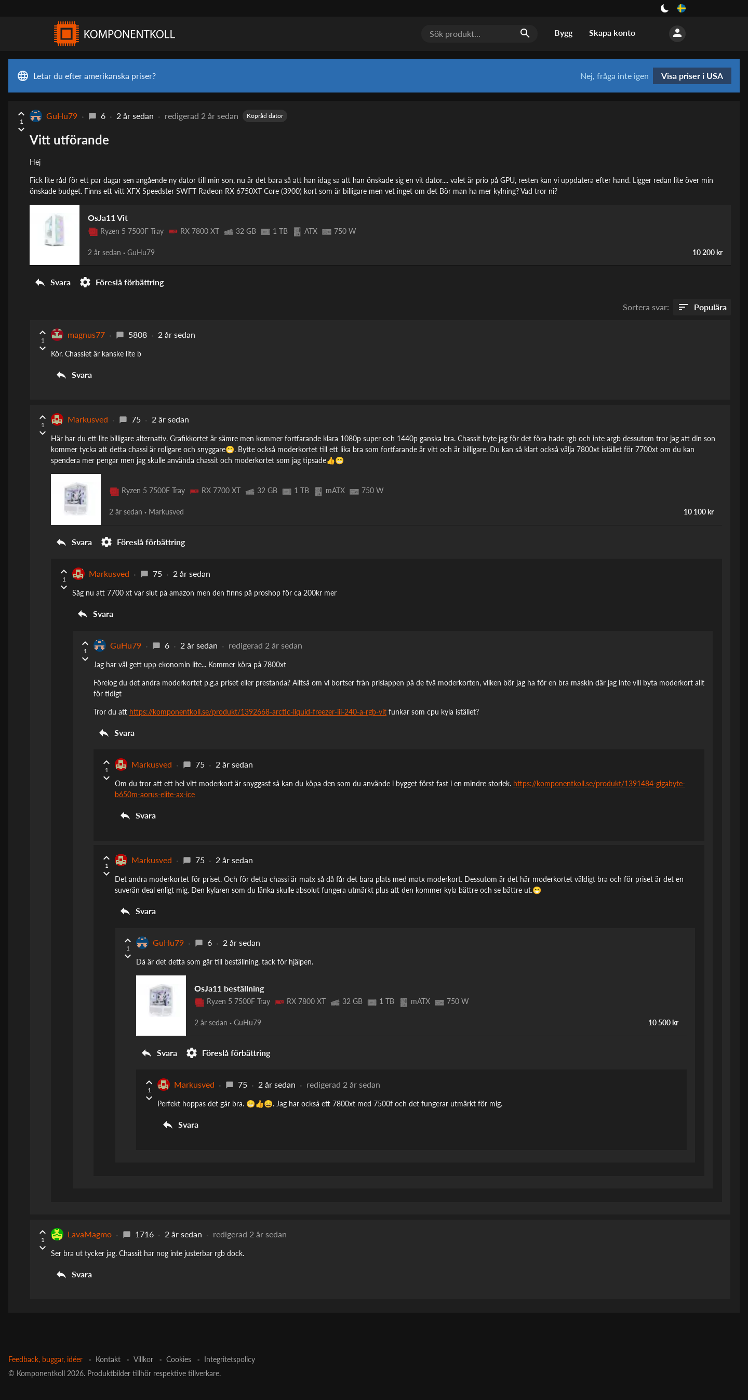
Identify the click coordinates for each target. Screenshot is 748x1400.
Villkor (143, 1339)
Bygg (563, 32)
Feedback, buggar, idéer (45, 1339)
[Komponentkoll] (112, 33)
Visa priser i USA (692, 76)
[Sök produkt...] (479, 34)
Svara (52, 275)
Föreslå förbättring (121, 275)
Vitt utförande (69, 139)
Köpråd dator (265, 116)
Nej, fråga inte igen (614, 76)
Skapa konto (612, 32)
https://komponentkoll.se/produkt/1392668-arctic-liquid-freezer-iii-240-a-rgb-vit (257, 698)
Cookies (178, 1339)
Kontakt (108, 1339)
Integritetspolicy (229, 1339)
